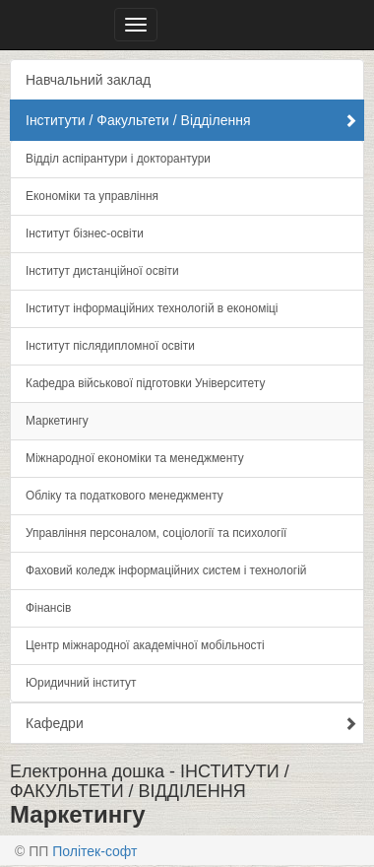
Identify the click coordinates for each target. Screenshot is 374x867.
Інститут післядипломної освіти (110, 346)
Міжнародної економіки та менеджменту (135, 458)
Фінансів (48, 608)
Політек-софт (94, 851)
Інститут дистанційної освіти (102, 271)
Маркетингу (57, 421)
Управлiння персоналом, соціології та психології (156, 533)
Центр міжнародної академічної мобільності (145, 645)
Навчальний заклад (88, 80)
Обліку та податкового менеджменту (124, 495)
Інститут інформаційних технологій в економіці (152, 308)
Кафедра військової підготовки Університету (145, 383)
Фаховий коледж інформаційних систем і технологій (166, 570)
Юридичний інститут (81, 683)
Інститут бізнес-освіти (85, 233)
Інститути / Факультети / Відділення (191, 120)
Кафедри (191, 723)
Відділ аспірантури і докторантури (118, 159)
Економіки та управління (92, 196)
